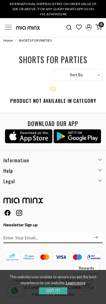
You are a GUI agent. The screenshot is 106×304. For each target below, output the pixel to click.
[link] (69, 27)
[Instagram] (19, 213)
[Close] (100, 6)
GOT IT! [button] (53, 290)
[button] (89, 27)
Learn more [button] (76, 282)
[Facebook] (7, 213)
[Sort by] (78, 74)
